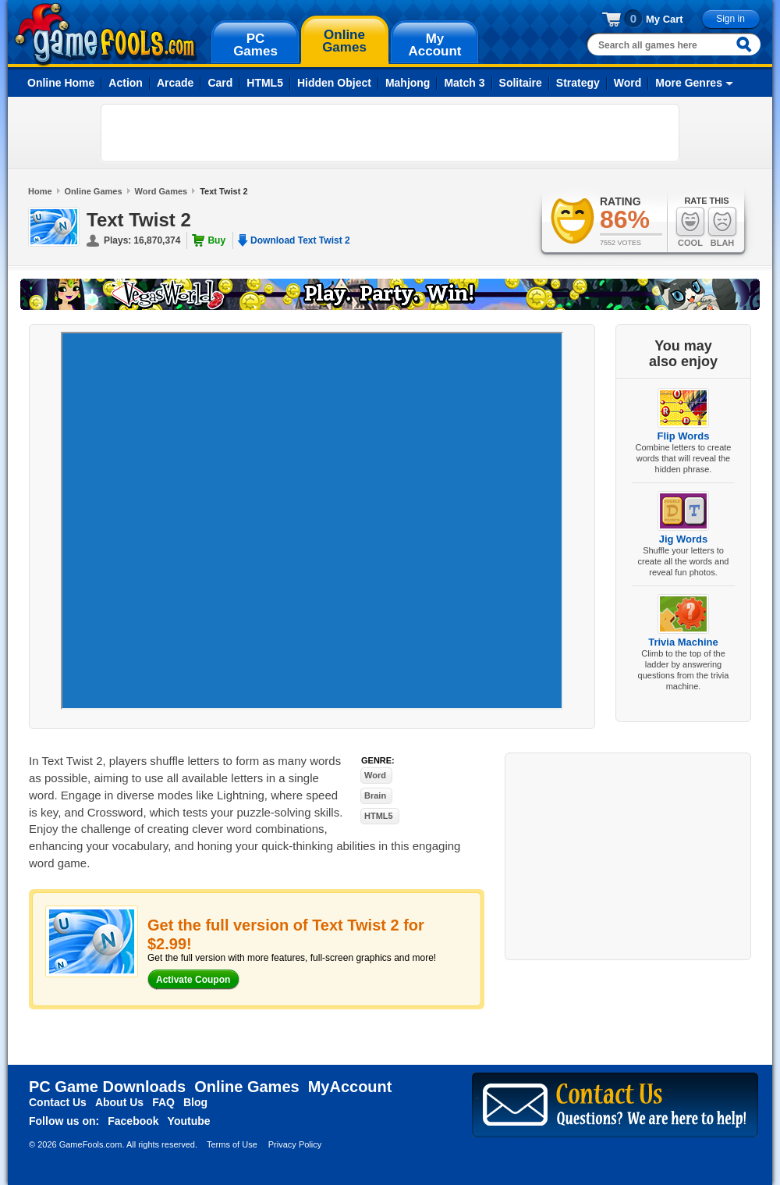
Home (40, 191)
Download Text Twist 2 (300, 240)
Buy (216, 240)
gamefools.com (105, 34)
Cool (690, 226)
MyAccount (350, 1086)
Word (628, 83)
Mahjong (408, 83)
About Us (119, 1102)
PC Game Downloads (107, 1086)
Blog (195, 1102)
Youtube (189, 1121)
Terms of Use (232, 1144)
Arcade (175, 83)
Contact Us (58, 1102)
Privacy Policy (294, 1144)
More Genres (688, 83)
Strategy (578, 83)
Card (219, 83)
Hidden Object (334, 83)
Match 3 (464, 83)
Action (125, 83)
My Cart (664, 19)
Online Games (93, 191)
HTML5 (264, 83)
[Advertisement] (199, 132)
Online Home (60, 83)
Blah (722, 226)
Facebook (133, 1121)
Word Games (161, 191)
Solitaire (520, 83)
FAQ (163, 1102)
